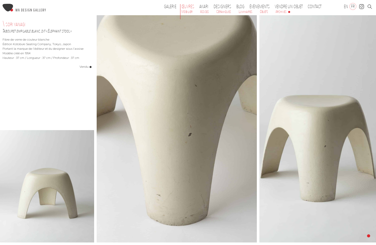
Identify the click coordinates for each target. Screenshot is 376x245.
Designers (224, 6)
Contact (314, 6)
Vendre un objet (289, 6)
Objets (264, 11)
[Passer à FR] (352, 6)
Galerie (170, 6)
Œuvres (189, 6)
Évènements (260, 6)
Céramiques (223, 11)
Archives (281, 11)
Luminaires (245, 11)
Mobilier (187, 11)
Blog (240, 6)
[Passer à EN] (346, 6)
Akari (203, 6)
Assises (204, 11)
